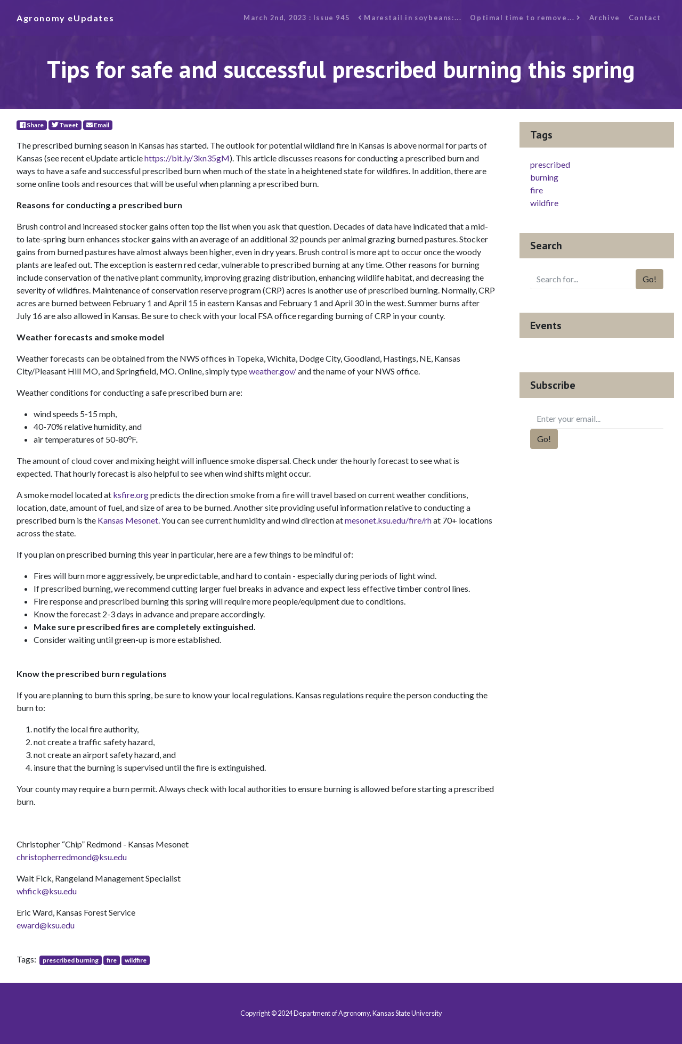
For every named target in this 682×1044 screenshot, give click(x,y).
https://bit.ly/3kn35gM (187, 158)
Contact (645, 17)
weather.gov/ (272, 371)
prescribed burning (71, 960)
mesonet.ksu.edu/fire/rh (388, 520)
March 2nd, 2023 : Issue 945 (296, 17)
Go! (649, 279)
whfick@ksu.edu (47, 891)
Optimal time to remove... (525, 17)
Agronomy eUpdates (65, 18)
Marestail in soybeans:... (409, 17)
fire (112, 960)
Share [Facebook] (32, 125)
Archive (604, 17)
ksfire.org (130, 495)
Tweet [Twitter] (65, 125)
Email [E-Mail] (97, 125)
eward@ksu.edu (46, 925)
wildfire (136, 960)
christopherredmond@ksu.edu (72, 857)
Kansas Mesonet (128, 520)
